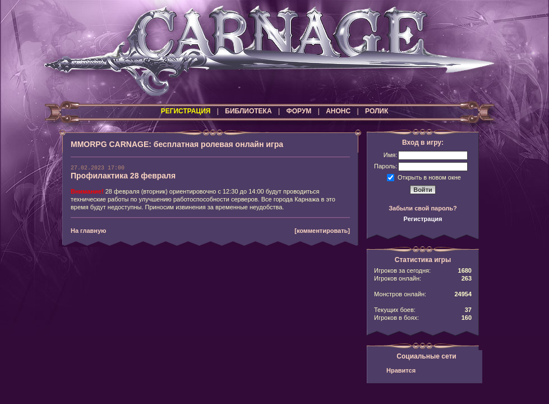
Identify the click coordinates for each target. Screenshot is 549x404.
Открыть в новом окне (429, 176)
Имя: (390, 155)
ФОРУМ (298, 111)
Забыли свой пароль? (423, 208)
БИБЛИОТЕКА (248, 111)
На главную (88, 230)
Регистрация (423, 218)
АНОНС (338, 111)
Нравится (401, 370)
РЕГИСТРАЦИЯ (186, 111)
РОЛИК (376, 111)
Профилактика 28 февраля (123, 175)
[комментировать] (322, 230)
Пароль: (385, 166)
